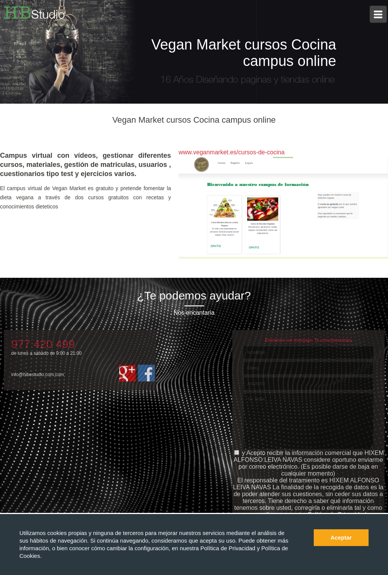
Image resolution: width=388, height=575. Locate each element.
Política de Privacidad (228, 548)
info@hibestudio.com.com (37, 374)
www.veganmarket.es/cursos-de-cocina (231, 152)
